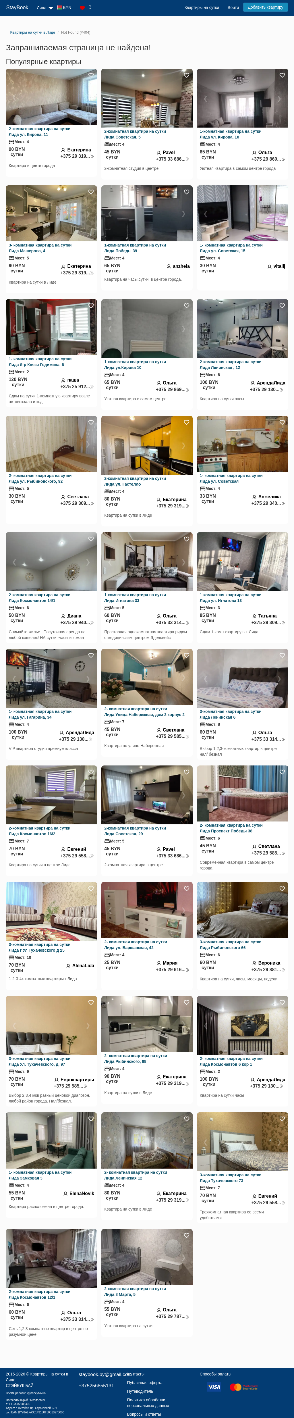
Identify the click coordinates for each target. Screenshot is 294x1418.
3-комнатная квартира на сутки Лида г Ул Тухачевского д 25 (39, 947)
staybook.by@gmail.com (105, 1374)
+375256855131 (96, 1385)
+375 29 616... (173, 969)
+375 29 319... (77, 156)
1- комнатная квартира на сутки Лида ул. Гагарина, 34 (40, 714)
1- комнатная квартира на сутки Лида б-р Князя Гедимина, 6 (40, 362)
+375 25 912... (77, 386)
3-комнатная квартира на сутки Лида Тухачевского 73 (231, 1178)
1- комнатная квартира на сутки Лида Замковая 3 (40, 1175)
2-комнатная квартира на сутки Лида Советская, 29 (135, 831)
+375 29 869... (268, 159)
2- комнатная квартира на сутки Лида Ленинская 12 (135, 1175)
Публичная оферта (145, 1382)
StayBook (17, 7)
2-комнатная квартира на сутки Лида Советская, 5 (135, 134)
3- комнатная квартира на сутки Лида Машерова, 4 (40, 248)
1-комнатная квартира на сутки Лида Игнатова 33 (135, 597)
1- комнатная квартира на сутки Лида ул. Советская (231, 478)
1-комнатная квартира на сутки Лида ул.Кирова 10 (135, 364)
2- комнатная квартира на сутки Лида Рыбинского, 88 (135, 1058)
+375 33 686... (173, 159)
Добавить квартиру (265, 7)
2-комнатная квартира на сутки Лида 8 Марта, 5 (135, 1291)
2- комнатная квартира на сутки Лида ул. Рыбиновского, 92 (40, 478)
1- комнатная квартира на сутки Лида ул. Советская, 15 (231, 248)
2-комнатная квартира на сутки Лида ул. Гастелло (135, 481)
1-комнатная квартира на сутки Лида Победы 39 (135, 248)
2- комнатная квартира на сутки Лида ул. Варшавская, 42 (135, 945)
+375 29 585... (173, 736)
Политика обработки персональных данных (148, 1403)
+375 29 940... (77, 622)
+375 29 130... (267, 389)
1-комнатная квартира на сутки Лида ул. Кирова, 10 (231, 134)
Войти (233, 7)
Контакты (135, 1374)
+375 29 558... (77, 855)
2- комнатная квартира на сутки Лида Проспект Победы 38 (231, 828)
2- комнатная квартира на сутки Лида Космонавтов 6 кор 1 (231, 1061)
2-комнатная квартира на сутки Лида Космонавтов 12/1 (39, 1294)
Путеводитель (140, 1391)
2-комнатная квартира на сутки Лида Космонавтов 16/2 (39, 831)
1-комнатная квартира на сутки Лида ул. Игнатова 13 (231, 597)
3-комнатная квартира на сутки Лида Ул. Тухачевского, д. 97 (39, 1061)
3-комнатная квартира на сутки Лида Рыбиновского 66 (231, 945)
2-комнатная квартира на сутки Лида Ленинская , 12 (231, 364)
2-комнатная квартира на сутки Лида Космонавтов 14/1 (39, 597)
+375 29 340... (268, 503)
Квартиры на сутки (202, 7)
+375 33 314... (173, 622)
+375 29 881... (268, 969)
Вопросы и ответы (144, 1414)
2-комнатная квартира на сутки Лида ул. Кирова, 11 (39, 131)
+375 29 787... (173, 1316)
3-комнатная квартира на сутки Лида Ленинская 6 (231, 714)
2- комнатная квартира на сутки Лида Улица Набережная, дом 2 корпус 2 (144, 712)
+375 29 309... (77, 503)
